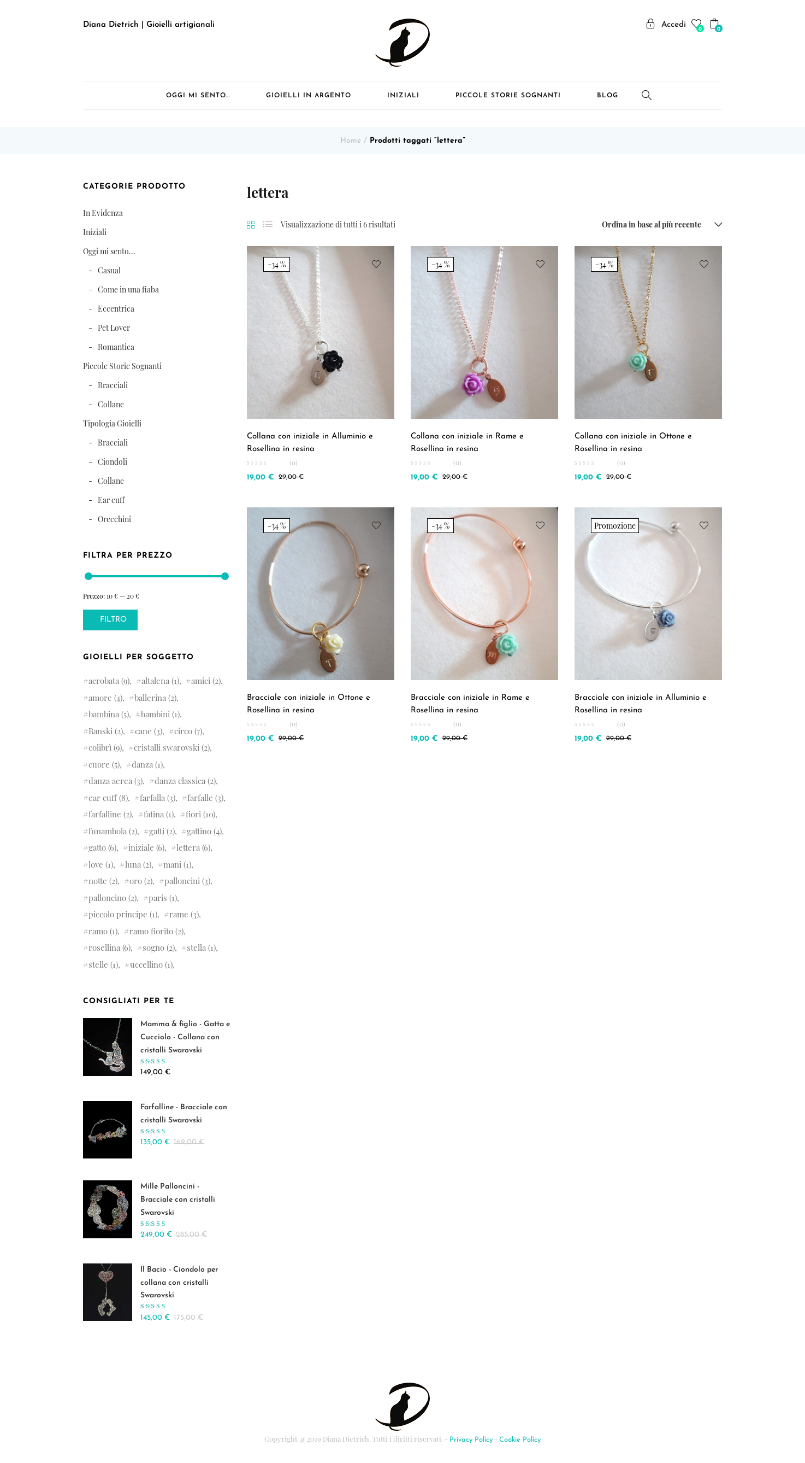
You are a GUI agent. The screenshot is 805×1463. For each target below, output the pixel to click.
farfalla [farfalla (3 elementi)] (157, 797)
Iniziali (403, 95)
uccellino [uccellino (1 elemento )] (151, 964)
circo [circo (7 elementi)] (188, 730)
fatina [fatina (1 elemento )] (159, 814)
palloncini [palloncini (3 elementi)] (187, 880)
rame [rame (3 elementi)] (184, 914)
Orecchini (114, 519)
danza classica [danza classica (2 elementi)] (185, 780)
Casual (109, 270)
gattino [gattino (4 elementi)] (204, 831)
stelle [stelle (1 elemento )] (103, 964)
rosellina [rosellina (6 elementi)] (109, 947)
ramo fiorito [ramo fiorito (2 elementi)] (156, 931)
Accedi (666, 25)
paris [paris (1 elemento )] (163, 897)
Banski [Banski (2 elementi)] (105, 730)
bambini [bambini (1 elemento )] (160, 714)
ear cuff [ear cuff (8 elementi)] (108, 797)
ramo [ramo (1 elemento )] (102, 931)
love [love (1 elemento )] (100, 864)
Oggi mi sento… (198, 95)
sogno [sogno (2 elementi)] (159, 947)
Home (350, 141)
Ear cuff (111, 500)
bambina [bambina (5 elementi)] (108, 714)
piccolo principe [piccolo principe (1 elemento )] (122, 914)
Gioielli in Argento (308, 95)
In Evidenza (103, 213)
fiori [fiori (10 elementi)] (200, 814)
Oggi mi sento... (109, 251)
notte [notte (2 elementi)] (102, 880)
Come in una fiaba (128, 289)
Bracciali (113, 385)
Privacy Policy (471, 1439)
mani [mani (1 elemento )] (177, 864)
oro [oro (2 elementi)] (140, 880)
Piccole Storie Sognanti (508, 95)
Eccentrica (116, 308)
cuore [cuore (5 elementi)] (104, 764)
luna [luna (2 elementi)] (138, 864)
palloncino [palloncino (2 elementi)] (112, 897)
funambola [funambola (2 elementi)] (112, 831)
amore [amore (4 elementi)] (105, 697)
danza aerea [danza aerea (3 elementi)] (115, 780)
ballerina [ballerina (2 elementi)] (155, 697)
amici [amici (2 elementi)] (206, 680)
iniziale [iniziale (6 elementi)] (146, 847)
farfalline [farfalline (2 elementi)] (110, 814)
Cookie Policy (520, 1439)
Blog (607, 95)
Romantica (116, 347)
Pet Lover (114, 328)
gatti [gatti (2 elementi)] (162, 831)
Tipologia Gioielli (112, 423)
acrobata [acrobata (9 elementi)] (108, 680)
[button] (715, 25)
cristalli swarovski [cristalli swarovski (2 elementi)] (172, 747)
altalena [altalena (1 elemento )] (160, 680)
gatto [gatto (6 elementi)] (102, 847)
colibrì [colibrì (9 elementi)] (105, 747)
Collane (111, 404)
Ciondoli (112, 462)
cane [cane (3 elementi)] (148, 730)
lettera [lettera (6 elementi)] (193, 847)
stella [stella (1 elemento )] (201, 947)
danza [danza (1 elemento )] (147, 764)
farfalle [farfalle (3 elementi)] (205, 797)
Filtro (113, 620)
